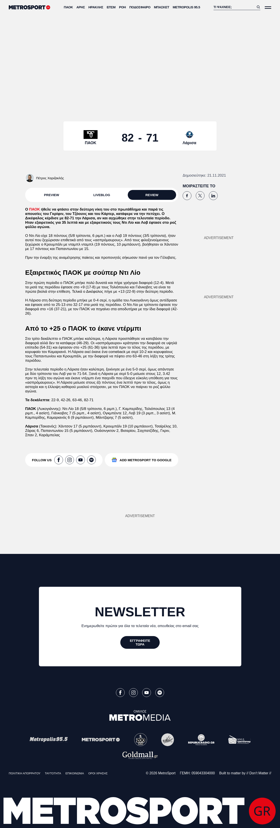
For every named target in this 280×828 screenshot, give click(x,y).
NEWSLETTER (140, 612)
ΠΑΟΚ (68, 7)
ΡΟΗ (122, 7)
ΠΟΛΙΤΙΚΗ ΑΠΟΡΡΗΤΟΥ (24, 773)
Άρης (80, 7)
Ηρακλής (95, 7)
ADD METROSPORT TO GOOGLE (146, 460)
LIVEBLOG (101, 195)
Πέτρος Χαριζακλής (50, 178)
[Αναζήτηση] (234, 7)
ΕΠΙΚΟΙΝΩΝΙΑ (74, 773)
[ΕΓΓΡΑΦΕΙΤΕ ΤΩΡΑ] (140, 642)
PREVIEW (51, 195)
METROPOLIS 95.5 (186, 7)
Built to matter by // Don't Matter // (245, 773)
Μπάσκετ (161, 7)
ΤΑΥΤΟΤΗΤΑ (53, 773)
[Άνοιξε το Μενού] (268, 7)
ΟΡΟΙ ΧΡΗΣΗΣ (98, 773)
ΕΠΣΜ (111, 7)
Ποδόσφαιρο (139, 7)
